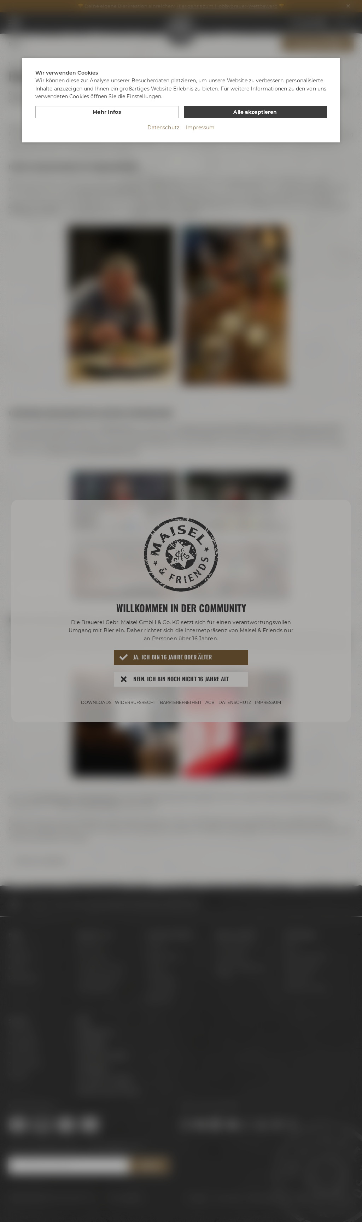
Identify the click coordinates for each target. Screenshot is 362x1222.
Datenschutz (163, 127)
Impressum (200, 127)
